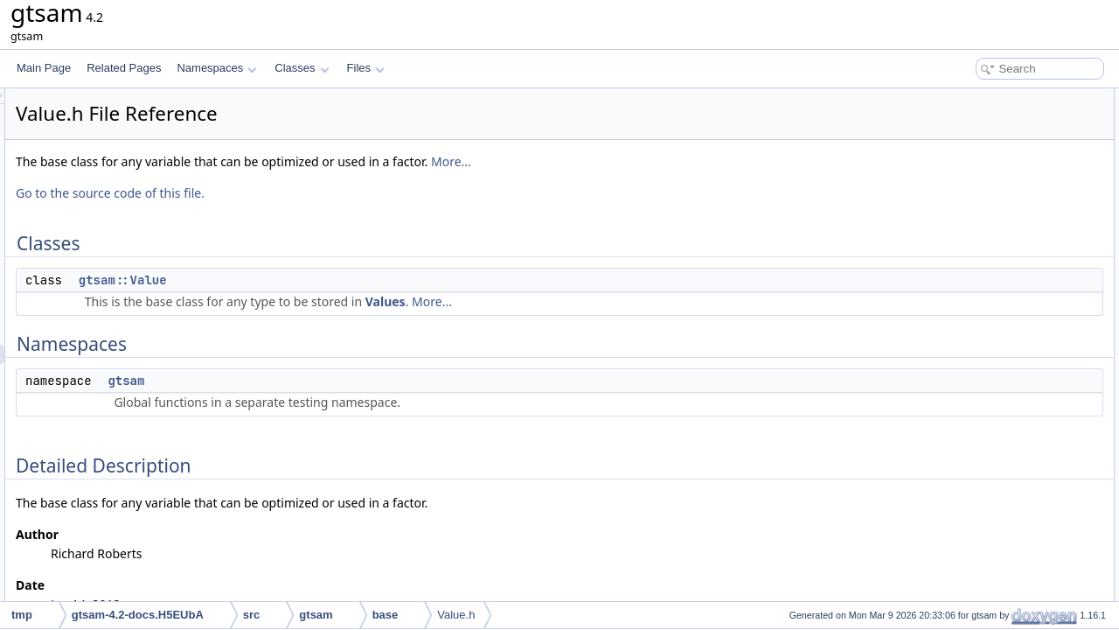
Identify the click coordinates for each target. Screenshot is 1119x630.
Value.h (456, 614)
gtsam (344, 380)
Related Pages (124, 67)
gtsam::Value (341, 280)
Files (366, 67)
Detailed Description (971, 175)
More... (670, 161)
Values (604, 301)
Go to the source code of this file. (328, 193)
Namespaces (216, 67)
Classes (302, 67)
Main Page (44, 67)
